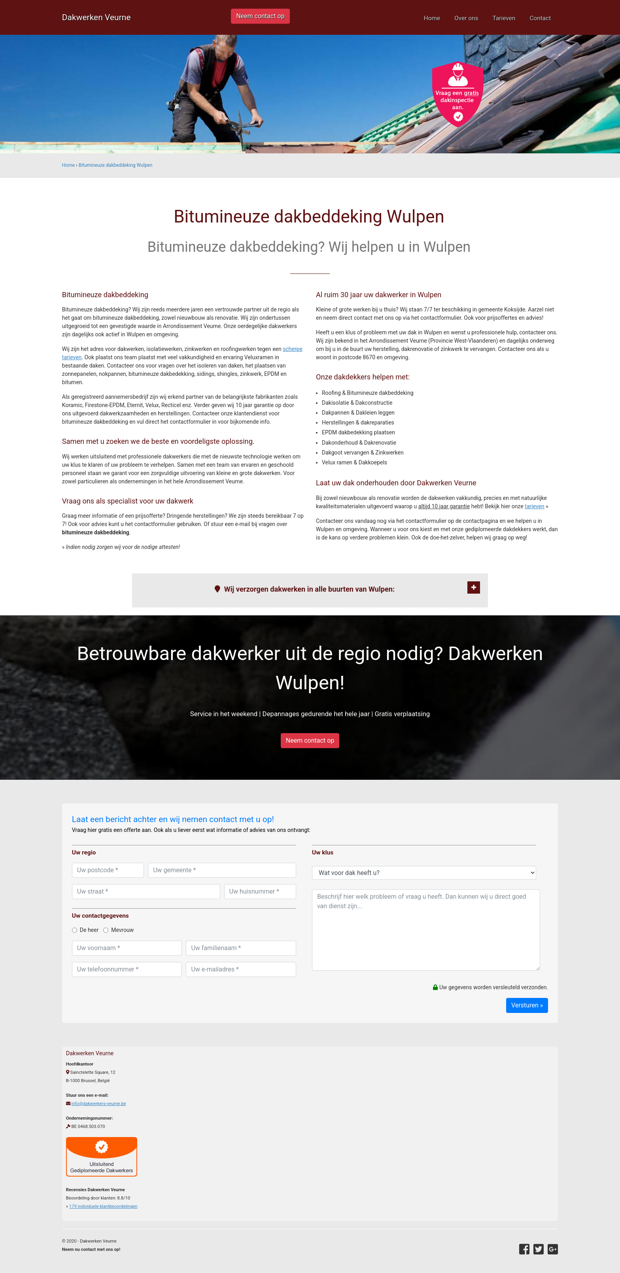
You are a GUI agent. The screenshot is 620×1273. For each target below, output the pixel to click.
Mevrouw (118, 930)
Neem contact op (260, 16)
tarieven (534, 506)
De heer (85, 930)
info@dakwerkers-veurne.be (99, 1103)
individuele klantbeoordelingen (103, 1206)
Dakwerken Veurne (96, 17)
